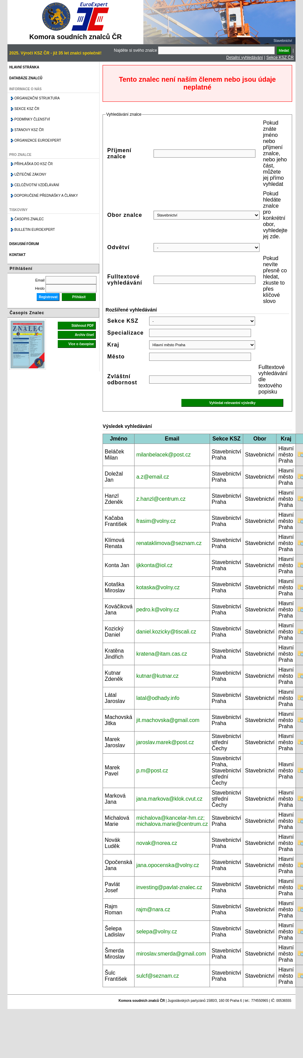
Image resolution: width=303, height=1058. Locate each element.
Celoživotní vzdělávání (36, 185)
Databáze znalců (25, 78)
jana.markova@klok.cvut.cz (169, 799)
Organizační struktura (36, 98)
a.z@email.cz (152, 477)
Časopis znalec (29, 219)
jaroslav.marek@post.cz (165, 742)
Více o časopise (81, 344)
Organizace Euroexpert (37, 140)
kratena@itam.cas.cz (161, 654)
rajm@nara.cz (153, 909)
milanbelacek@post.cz (163, 455)
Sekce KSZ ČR (280, 57)
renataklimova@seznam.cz (168, 543)
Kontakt (17, 255)
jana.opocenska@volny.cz (167, 865)
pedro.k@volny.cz (157, 609)
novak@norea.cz (156, 843)
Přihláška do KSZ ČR (33, 164)
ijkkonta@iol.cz (154, 565)
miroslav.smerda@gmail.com (171, 954)
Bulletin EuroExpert (34, 229)
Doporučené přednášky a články (46, 195)
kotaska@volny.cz (158, 587)
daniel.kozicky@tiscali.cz (166, 632)
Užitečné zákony (30, 174)
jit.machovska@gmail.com (167, 720)
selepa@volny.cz (156, 931)
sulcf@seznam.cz (157, 976)
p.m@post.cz (152, 770)
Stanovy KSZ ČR (28, 130)
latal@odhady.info (157, 698)
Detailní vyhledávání (244, 57)
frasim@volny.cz (156, 521)
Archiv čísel (84, 335)
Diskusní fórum (24, 244)
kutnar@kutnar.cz (157, 676)
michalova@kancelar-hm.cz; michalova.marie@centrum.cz (172, 821)
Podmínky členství (32, 119)
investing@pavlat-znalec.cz (169, 887)
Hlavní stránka (24, 67)
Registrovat (48, 297)
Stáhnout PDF (82, 325)
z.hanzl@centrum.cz (160, 499)
